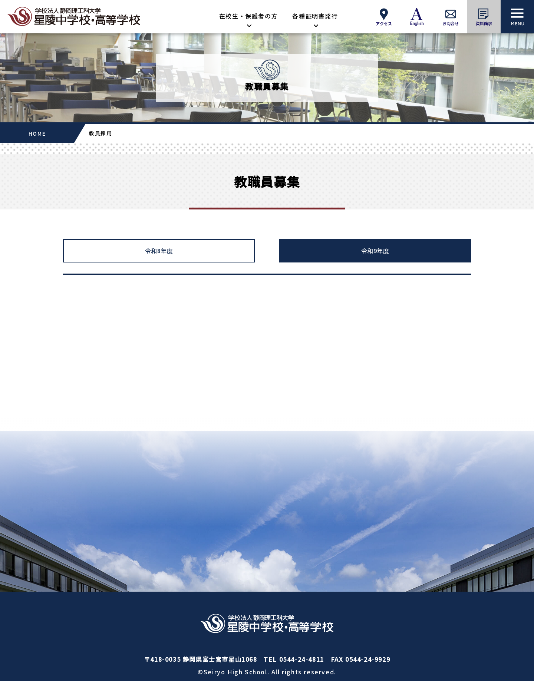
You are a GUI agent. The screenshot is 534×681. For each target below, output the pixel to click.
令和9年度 (375, 250)
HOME (37, 133)
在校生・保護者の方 (248, 15)
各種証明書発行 (315, 15)
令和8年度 (159, 250)
